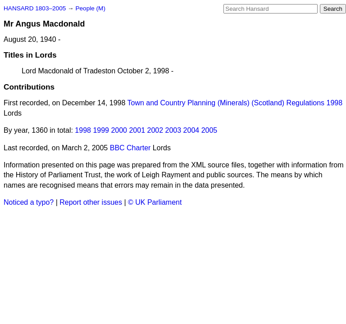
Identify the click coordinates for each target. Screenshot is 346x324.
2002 (155, 130)
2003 (173, 130)
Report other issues (90, 202)
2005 (209, 130)
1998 (83, 130)
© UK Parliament (155, 202)
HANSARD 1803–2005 (35, 8)
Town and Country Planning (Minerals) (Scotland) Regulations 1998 (235, 103)
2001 (137, 130)
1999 (101, 130)
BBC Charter (130, 148)
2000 (119, 130)
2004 (191, 130)
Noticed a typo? (29, 202)
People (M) (90, 8)
